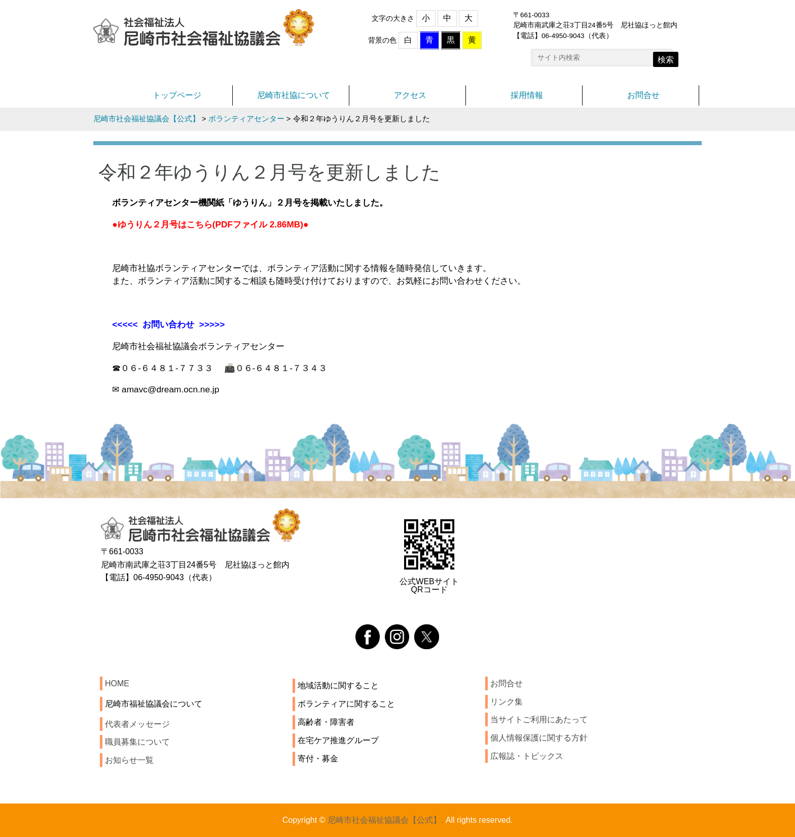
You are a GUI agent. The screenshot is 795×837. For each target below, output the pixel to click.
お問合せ (643, 95)
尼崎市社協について (293, 95)
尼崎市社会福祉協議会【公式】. (385, 820)
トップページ (177, 95)
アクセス (410, 95)
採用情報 (527, 95)
